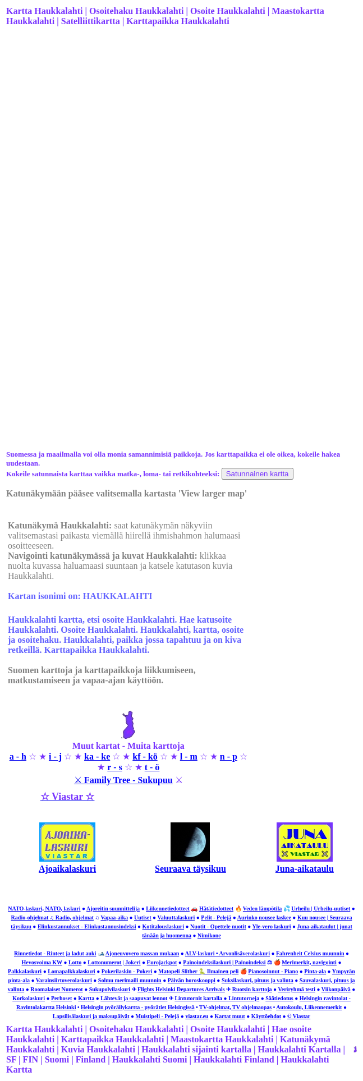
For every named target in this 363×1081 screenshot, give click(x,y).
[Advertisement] (180, 124)
